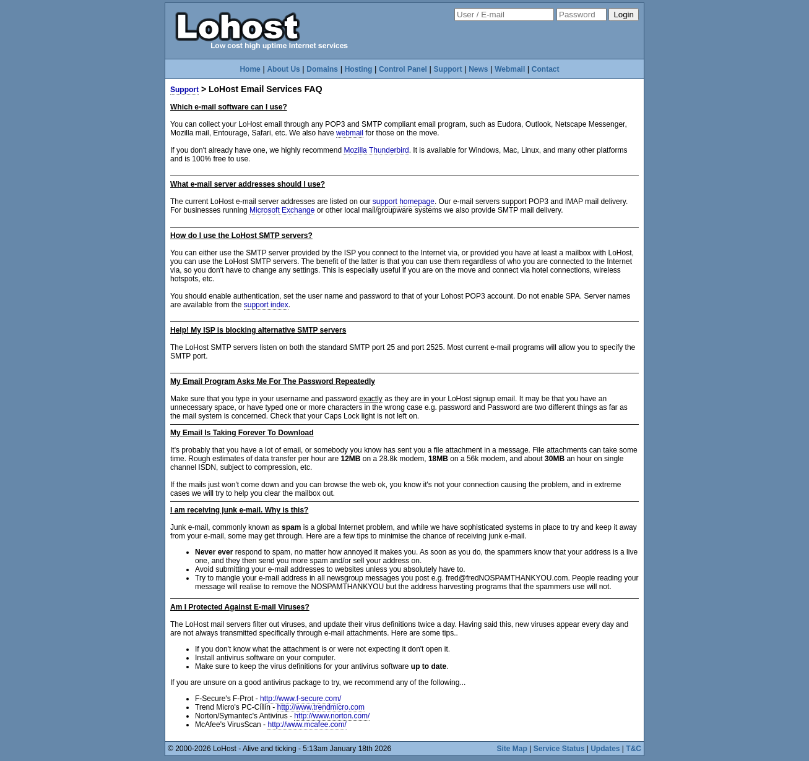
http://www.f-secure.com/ (300, 698)
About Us (283, 69)
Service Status (559, 748)
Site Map (512, 748)
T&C (633, 748)
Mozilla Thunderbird (376, 150)
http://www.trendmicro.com (321, 707)
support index (266, 304)
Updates (605, 748)
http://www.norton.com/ (332, 716)
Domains (322, 69)
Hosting (359, 69)
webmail (349, 133)
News (478, 69)
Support (448, 69)
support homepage (404, 201)
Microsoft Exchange (281, 210)
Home (250, 69)
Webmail (510, 69)
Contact (546, 69)
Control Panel (403, 69)
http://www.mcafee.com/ (306, 724)
